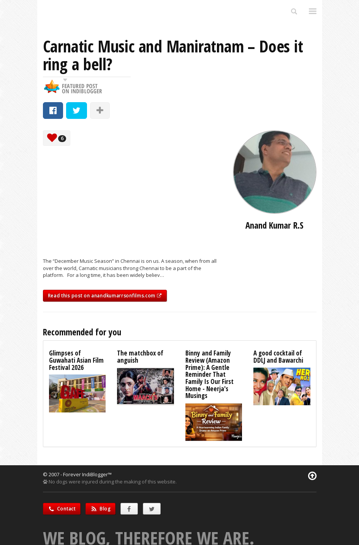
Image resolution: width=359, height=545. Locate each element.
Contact (62, 509)
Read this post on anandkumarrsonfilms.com (105, 295)
